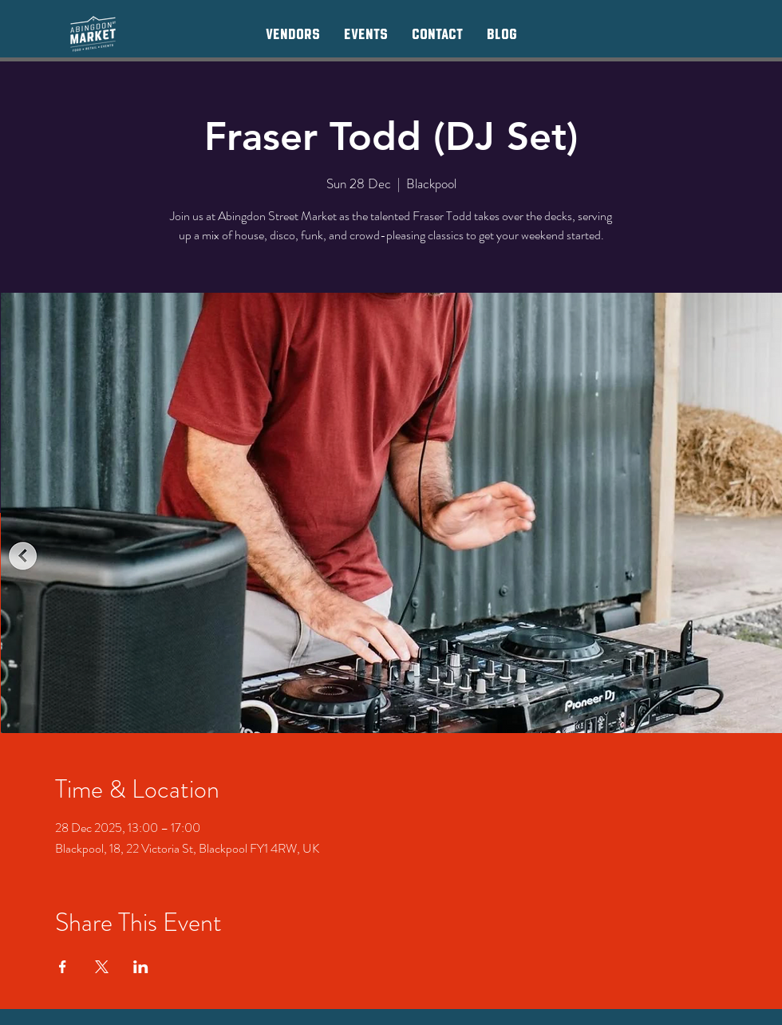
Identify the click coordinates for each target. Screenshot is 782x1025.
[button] (293, 33)
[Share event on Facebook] (62, 966)
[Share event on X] (101, 966)
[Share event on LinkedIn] (140, 966)
